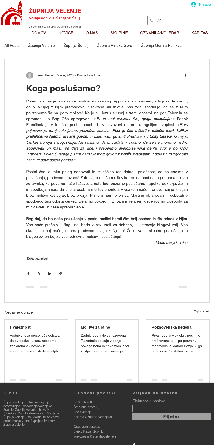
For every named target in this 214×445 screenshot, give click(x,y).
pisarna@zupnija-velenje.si (64, 26)
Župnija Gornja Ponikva (161, 45)
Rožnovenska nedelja (172, 327)
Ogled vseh (202, 311)
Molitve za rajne (95, 327)
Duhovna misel (37, 258)
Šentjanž (63, 18)
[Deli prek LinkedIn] (50, 273)
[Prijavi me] (171, 416)
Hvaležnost (20, 327)
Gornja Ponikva (41, 18)
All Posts (11, 45)
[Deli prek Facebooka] (28, 273)
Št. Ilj (76, 18)
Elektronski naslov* (149, 401)
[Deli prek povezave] (60, 273)
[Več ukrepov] (185, 75)
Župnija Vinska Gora (114, 45)
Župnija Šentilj (76, 45)
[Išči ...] (180, 20)
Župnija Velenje (41, 45)
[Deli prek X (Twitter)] (39, 273)
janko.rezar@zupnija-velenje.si (95, 436)
